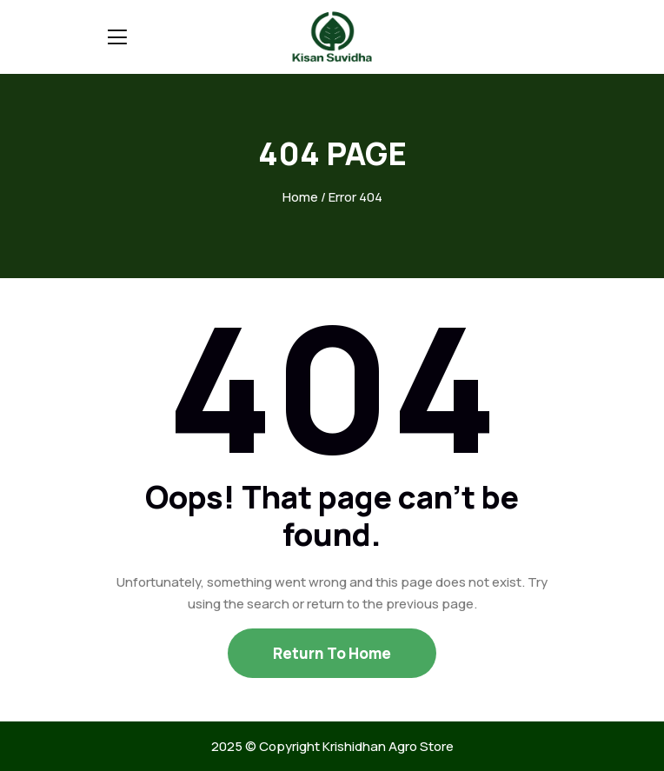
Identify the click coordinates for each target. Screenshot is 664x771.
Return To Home (332, 653)
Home (300, 197)
